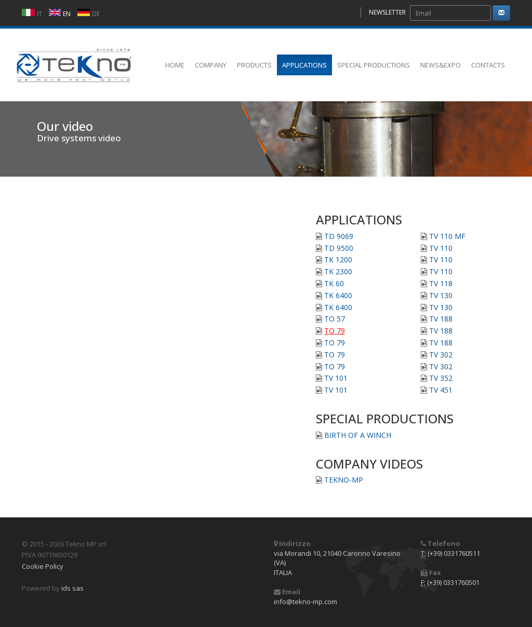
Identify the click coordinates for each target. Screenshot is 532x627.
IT (39, 13)
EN (67, 13)
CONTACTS (488, 65)
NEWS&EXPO (440, 65)
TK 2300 (338, 271)
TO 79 (334, 331)
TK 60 (334, 283)
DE (96, 13)
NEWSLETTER (387, 12)
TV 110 (441, 248)
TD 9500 (338, 248)
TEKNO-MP (343, 480)
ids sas (72, 588)
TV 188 (441, 319)
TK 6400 (338, 295)
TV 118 (441, 283)
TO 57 (334, 319)
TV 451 (441, 390)
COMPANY (211, 65)
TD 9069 (338, 236)
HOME (174, 65)
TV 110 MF (447, 236)
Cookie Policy (42, 566)
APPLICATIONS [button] (304, 65)
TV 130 (441, 295)
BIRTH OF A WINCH (357, 435)
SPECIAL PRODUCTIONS (373, 65)
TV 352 (441, 378)
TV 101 (336, 378)
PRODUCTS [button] (254, 65)
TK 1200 (338, 259)
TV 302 (441, 354)
